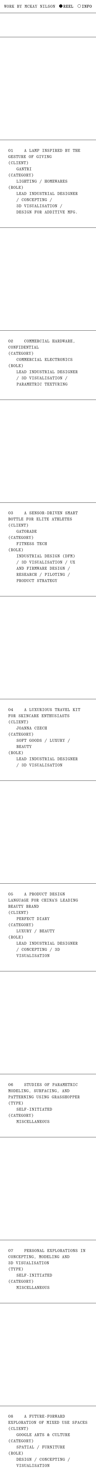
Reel (68, 6)
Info (87, 6)
